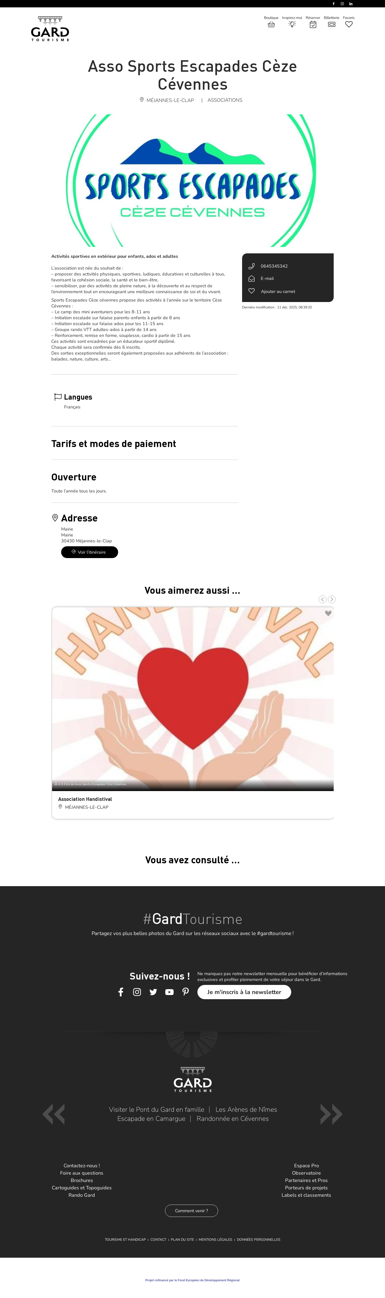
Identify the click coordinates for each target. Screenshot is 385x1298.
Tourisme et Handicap (125, 1239)
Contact (158, 1239)
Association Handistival (85, 798)
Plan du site (182, 1239)
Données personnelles (258, 1239)
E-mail (267, 278)
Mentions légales (215, 1239)
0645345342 (274, 266)
